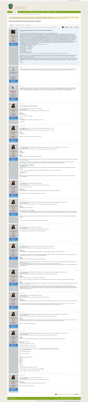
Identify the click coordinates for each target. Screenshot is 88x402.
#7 (77, 181)
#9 (77, 225)
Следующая (76, 394)
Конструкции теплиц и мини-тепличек (35, 14)
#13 (77, 312)
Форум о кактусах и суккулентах (16, 14)
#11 (77, 270)
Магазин (43, 12)
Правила (54, 12)
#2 (77, 67)
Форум (15, 12)
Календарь (37, 12)
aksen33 (13, 35)
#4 (77, 104)
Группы (24, 12)
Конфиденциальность (72, 398)
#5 (77, 126)
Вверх (78, 398)
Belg (13, 108)
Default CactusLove (13, 398)
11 (69, 394)
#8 (77, 200)
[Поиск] (58, 27)
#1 (77, 30)
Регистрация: (12, 76)
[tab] (11, 25)
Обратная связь (63, 398)
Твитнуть (13, 81)
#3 (77, 86)
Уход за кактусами (25, 14)
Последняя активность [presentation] (19, 25)
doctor (13, 71)
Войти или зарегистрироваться (74, 0)
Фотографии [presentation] (28, 25)
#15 (77, 375)
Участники (49, 12)
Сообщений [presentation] (11, 25)
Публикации (30, 12)
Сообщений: (12, 41)
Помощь (57, 398)
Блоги (20, 12)
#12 (77, 293)
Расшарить (13, 43)
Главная (10, 12)
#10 (77, 244)
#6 (77, 145)
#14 (77, 331)
